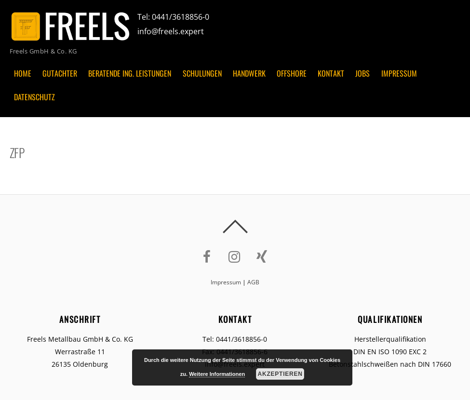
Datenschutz (34, 97)
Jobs (362, 73)
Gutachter (59, 73)
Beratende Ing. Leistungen (129, 73)
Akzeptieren (280, 374)
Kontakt (331, 73)
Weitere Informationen (217, 374)
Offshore (292, 73)
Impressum (399, 73)
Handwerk (249, 73)
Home (22, 73)
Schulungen (202, 73)
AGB (253, 282)
